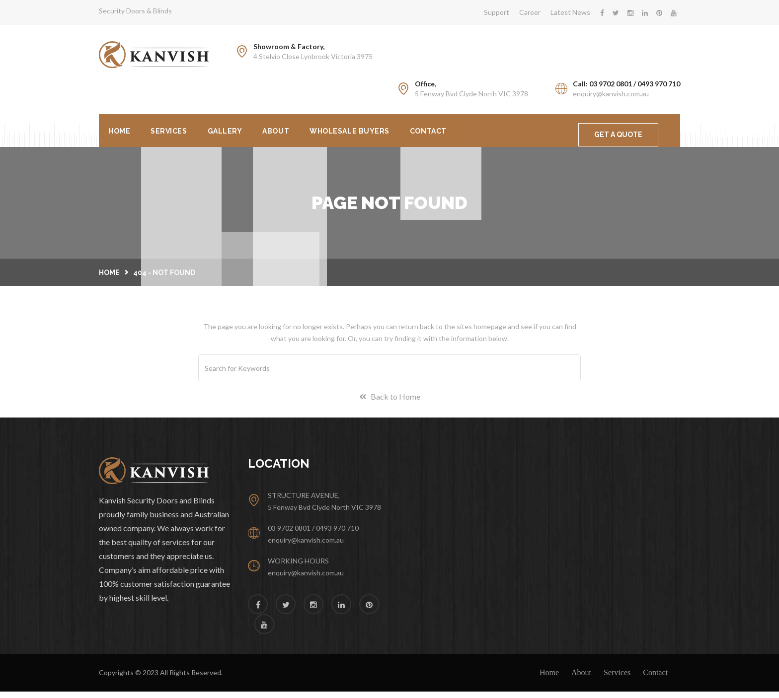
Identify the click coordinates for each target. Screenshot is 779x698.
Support (496, 12)
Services (184, 133)
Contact (485, 133)
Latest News (570, 12)
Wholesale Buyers (396, 133)
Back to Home (389, 403)
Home (124, 133)
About (312, 133)
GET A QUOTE (618, 135)
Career (530, 12)
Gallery (251, 133)
